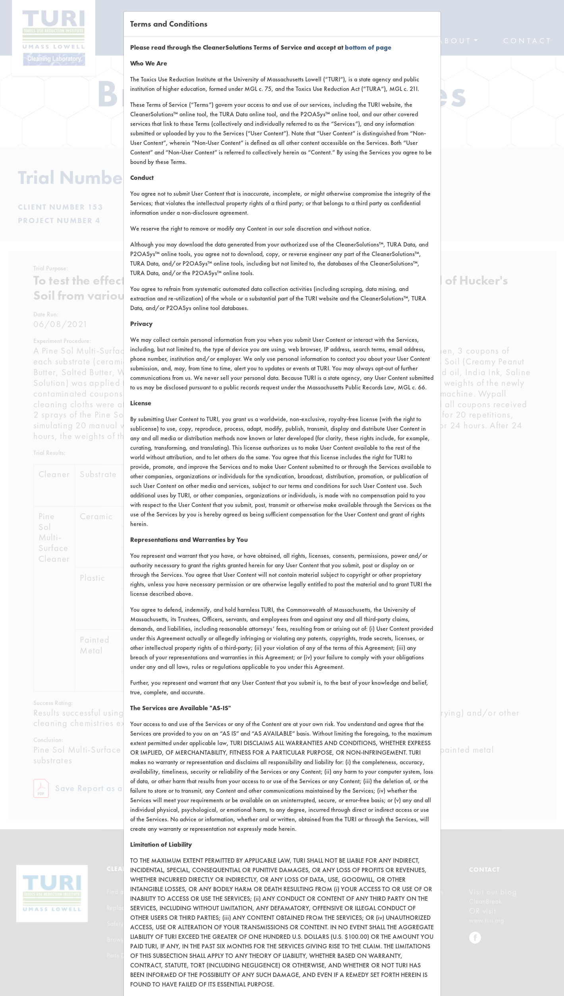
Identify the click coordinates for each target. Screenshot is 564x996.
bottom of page (368, 47)
